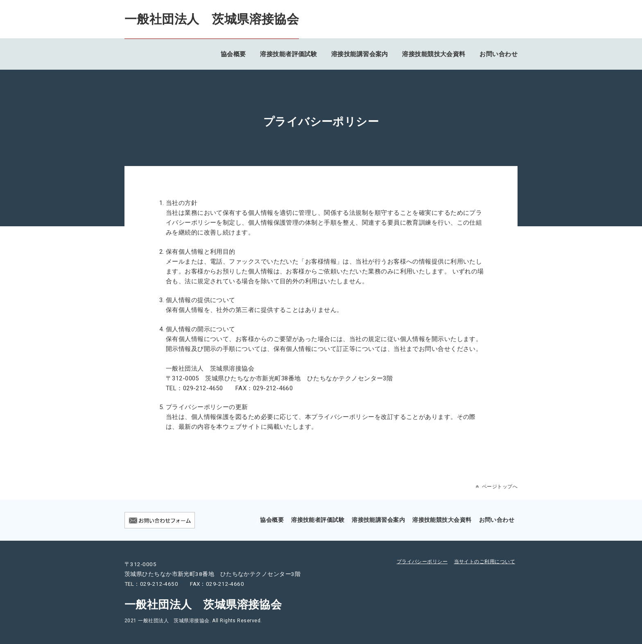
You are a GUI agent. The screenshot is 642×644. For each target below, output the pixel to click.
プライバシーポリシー (422, 561)
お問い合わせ (498, 54)
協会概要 (233, 54)
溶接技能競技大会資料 (434, 54)
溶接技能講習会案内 (359, 54)
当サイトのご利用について (484, 561)
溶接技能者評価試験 (288, 54)
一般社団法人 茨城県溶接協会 (211, 19)
